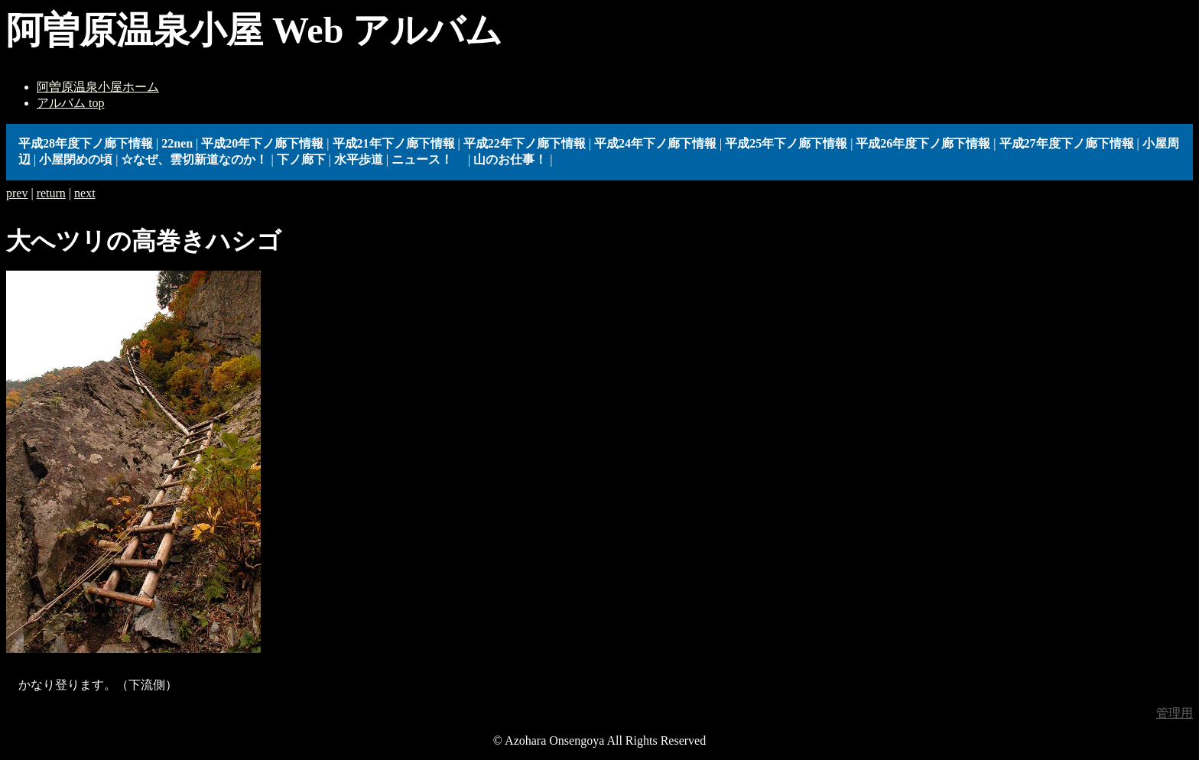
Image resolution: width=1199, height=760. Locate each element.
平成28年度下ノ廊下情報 (85, 143)
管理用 (1174, 712)
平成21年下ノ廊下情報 (394, 143)
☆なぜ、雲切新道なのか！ (194, 159)
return (51, 193)
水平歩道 (358, 159)
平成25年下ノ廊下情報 (786, 143)
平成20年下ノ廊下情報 (262, 143)
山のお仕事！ (510, 159)
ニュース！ (428, 159)
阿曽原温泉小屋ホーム (98, 86)
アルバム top (70, 102)
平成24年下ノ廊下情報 (655, 143)
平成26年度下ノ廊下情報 (923, 143)
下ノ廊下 (301, 159)
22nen (177, 143)
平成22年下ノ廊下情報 (524, 143)
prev (17, 193)
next (85, 193)
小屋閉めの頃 (75, 159)
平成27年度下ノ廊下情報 (1066, 143)
